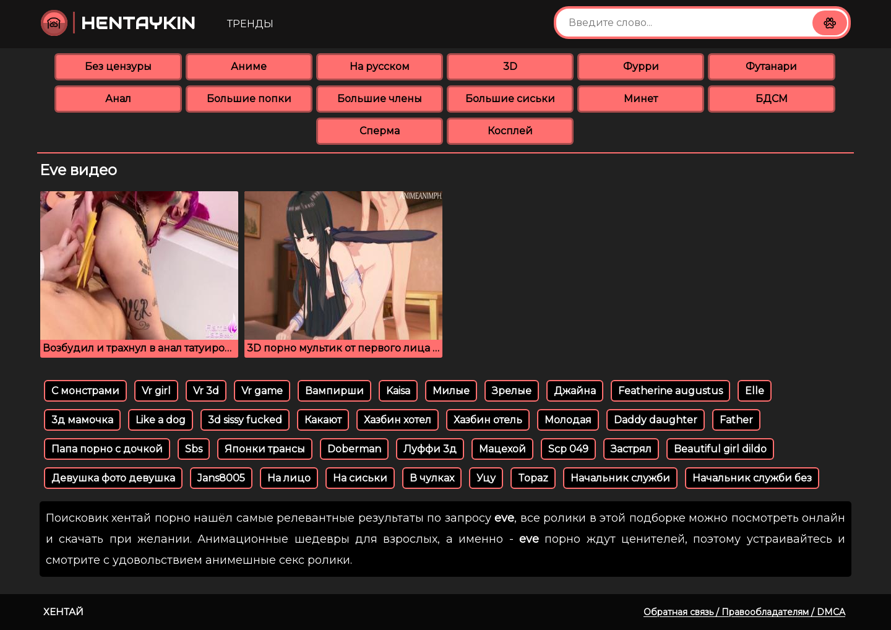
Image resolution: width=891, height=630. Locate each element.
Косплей (510, 131)
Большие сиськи (510, 99)
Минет (641, 99)
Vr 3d (206, 391)
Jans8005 (221, 478)
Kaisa (398, 391)
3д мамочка (82, 420)
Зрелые (512, 391)
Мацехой (502, 449)
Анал (118, 99)
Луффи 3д (430, 449)
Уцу (486, 478)
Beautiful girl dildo (720, 449)
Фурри (641, 66)
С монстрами (85, 391)
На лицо (289, 478)
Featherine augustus (670, 391)
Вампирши (334, 391)
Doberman (354, 449)
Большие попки (249, 99)
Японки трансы (265, 449)
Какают (323, 420)
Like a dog (161, 420)
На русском (380, 66)
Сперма (379, 131)
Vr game (262, 391)
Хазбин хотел (397, 420)
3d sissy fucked (245, 420)
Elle (754, 391)
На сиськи (360, 478)
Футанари (771, 66)
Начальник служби (620, 478)
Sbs (193, 449)
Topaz (533, 478)
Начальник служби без (752, 478)
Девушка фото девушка (113, 478)
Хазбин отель (488, 420)
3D (510, 66)
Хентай (63, 612)
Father (736, 420)
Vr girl (156, 391)
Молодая (568, 420)
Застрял (631, 449)
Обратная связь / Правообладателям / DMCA (744, 612)
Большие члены (379, 99)
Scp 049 (568, 449)
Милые (451, 391)
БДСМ (771, 99)
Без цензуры (118, 66)
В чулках (432, 478)
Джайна (575, 391)
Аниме (249, 66)
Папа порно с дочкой (107, 449)
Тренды (250, 24)
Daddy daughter (655, 420)
